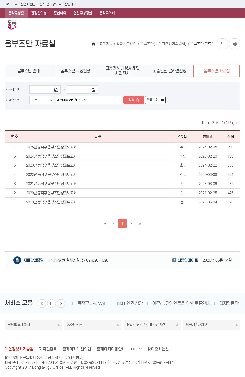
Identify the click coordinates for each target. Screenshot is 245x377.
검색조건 (13, 100)
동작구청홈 (16, 13)
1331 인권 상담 (129, 303)
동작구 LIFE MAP (91, 303)
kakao (131, 338)
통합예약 (60, 13)
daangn (150, 338)
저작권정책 (48, 349)
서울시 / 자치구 (196, 324)
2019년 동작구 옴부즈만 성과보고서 (51, 202)
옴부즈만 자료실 (217, 70)
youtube (141, 338)
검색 (131, 100)
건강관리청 (39, 13)
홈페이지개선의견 (76, 349)
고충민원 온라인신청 (169, 70)
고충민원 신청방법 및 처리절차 (122, 71)
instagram (122, 338)
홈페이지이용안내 (111, 349)
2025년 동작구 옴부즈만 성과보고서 (51, 147)
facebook (103, 338)
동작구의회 (107, 13)
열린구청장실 (82, 13)
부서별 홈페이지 (18, 324)
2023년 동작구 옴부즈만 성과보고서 (51, 165)
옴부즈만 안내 (28, 70)
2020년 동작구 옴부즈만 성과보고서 (51, 193)
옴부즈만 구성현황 (75, 70)
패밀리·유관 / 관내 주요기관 (145, 324)
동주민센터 (74, 324)
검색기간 (13, 89)
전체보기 (152, 100)
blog (94, 338)
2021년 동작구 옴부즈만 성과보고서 (51, 183)
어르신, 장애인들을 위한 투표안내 (181, 303)
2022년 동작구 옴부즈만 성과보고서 (51, 174)
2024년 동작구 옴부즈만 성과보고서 (51, 156)
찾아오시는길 (158, 349)
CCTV (136, 349)
